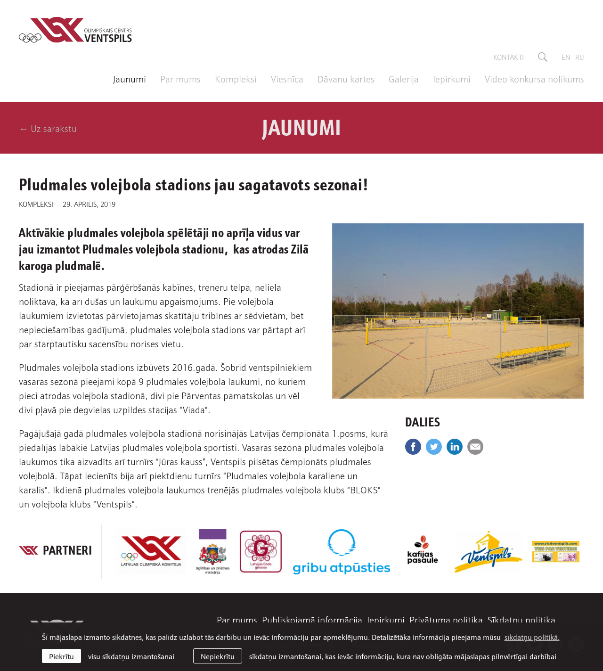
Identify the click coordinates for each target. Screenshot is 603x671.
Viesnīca (287, 78)
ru (579, 56)
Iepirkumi (452, 78)
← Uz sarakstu (48, 128)
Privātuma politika (446, 619)
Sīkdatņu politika (521, 619)
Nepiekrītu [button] (218, 656)
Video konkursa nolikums (534, 78)
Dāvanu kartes (346, 78)
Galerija (404, 78)
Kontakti (508, 56)
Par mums (180, 78)
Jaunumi (129, 78)
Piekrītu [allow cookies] (61, 656)
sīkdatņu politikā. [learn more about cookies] (532, 636)
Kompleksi (236, 78)
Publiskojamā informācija (312, 619)
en (566, 56)
